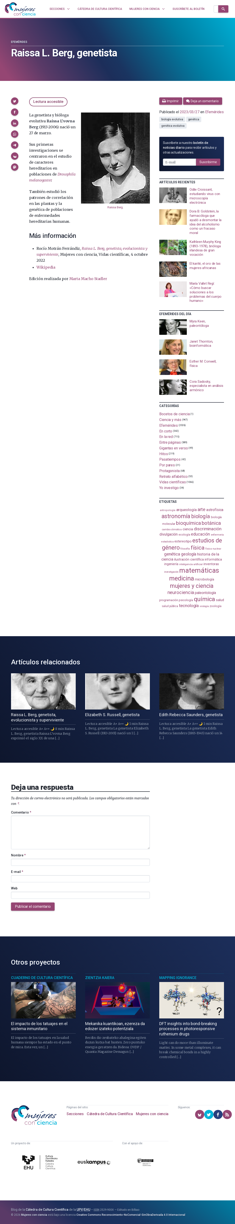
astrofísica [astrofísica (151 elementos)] (214, 510)
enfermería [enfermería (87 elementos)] (217, 534)
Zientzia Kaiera (99, 978)
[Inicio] (20, 9)
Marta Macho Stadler (88, 278)
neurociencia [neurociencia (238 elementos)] (181, 592)
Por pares (167, 465)
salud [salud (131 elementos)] (220, 600)
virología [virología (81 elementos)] (204, 606)
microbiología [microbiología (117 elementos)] (204, 579)
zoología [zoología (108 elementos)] (215, 606)
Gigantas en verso (173, 448)
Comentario (21, 812)
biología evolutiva (172, 119)
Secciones (75, 1114)
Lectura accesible (48, 101)
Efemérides (19, 42)
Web (14, 888)
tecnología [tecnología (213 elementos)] (189, 605)
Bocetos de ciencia (174, 414)
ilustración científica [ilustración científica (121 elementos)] (189, 559)
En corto (165, 431)
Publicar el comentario (33, 906)
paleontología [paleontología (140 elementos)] (205, 593)
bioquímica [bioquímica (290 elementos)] (188, 523)
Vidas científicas (172, 482)
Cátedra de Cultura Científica (110, 1114)
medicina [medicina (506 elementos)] (181, 578)
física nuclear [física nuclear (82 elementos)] (213, 548)
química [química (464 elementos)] (204, 599)
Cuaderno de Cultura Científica (42, 978)
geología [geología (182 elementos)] (188, 554)
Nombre (18, 855)
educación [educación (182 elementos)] (200, 534)
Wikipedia (45, 267)
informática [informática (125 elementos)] (213, 559)
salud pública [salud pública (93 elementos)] (170, 606)
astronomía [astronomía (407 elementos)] (176, 516)
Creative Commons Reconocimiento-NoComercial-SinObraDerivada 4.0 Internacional (130, 1214)
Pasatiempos (170, 459)
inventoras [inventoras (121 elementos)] (211, 564)
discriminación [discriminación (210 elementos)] (207, 528)
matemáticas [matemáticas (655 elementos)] (199, 570)
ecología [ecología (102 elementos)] (184, 534)
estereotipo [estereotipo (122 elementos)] (182, 541)
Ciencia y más (170, 420)
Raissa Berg (115, 207)
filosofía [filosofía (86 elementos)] (185, 548)
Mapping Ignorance (177, 978)
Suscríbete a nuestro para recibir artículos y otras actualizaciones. (190, 147)
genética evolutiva (173, 125)
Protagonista (169, 471)
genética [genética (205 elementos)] (172, 554)
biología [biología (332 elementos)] (200, 516)
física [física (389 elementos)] (198, 547)
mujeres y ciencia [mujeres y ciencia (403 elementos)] (192, 586)
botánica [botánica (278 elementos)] (211, 523)
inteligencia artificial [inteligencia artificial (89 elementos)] (191, 564)
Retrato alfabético (173, 476)
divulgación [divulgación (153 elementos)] (168, 534)
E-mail (17, 872)
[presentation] (191, 196)
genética (193, 119)
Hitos (163, 453)
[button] (14, 101)
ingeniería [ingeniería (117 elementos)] (171, 564)
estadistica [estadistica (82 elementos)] (167, 541)
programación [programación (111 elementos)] (168, 600)
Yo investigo (169, 488)
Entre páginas (170, 442)
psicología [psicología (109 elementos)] (186, 600)
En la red (166, 437)
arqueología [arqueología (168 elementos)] (186, 509)
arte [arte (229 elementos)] (202, 509)
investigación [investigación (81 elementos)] (171, 571)
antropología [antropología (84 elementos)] (167, 510)
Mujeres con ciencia (152, 1114)
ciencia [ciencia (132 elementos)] (188, 529)
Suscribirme (208, 162)
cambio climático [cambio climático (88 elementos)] (172, 529)
